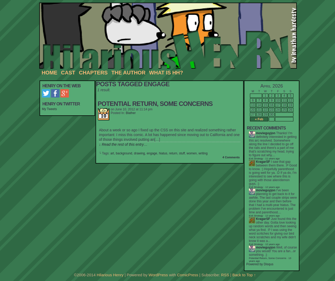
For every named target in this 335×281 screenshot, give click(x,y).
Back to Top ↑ (244, 275)
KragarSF (263, 162)
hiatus (163, 153)
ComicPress (187, 275)
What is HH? (166, 72)
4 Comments (231, 157)
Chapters (93, 72)
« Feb (259, 119)
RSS (225, 275)
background (124, 153)
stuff (182, 153)
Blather (131, 113)
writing (203, 153)
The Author (128, 72)
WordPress (158, 275)
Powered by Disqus (259, 264)
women (192, 153)
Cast (68, 72)
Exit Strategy (256, 158)
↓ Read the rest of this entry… (123, 144)
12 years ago (272, 187)
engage (152, 153)
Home (49, 72)
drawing (139, 153)
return (173, 153)
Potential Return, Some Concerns (155, 103)
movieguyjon (265, 133)
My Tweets (49, 109)
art (112, 153)
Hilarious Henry (170, 36)
